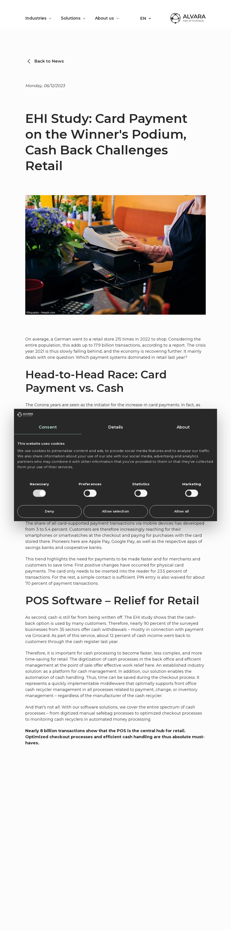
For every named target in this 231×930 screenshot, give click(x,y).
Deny (49, 511)
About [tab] (183, 427)
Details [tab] (115, 427)
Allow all (181, 511)
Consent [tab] (48, 427)
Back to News (49, 61)
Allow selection (115, 511)
